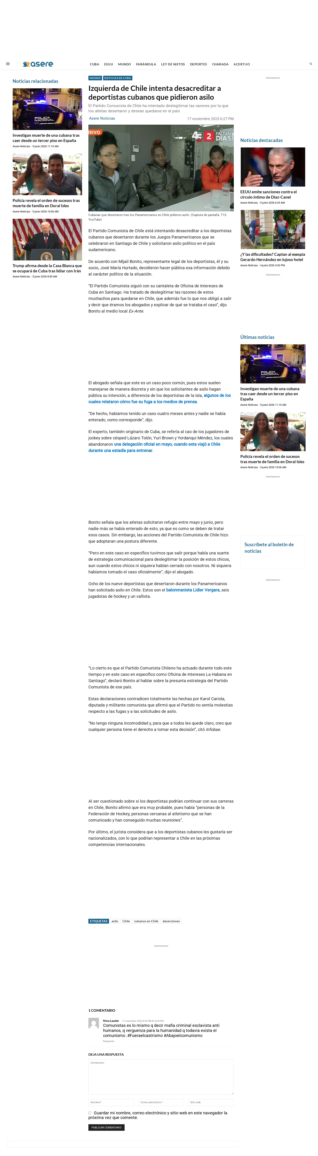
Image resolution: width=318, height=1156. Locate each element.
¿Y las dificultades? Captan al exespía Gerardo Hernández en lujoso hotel (272, 257)
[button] (311, 64)
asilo (115, 921)
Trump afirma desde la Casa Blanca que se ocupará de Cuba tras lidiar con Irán (47, 268)
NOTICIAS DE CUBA (117, 78)
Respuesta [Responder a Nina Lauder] (108, 1041)
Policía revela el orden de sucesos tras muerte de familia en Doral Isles (46, 203)
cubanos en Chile (146, 921)
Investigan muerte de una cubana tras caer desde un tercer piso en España (46, 138)
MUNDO (95, 78)
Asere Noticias (21, 146)
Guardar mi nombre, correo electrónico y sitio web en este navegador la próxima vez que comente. (157, 1115)
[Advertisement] (159, 29)
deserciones (171, 921)
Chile (126, 921)
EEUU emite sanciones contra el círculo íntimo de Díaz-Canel (268, 194)
